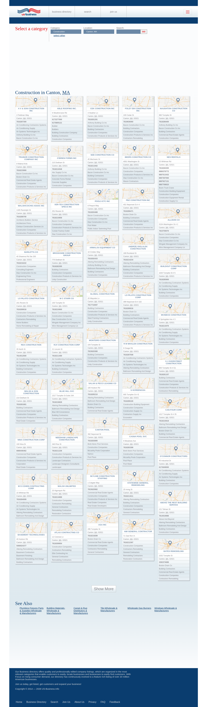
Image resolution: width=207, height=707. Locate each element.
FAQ (103, 702)
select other (59, 35)
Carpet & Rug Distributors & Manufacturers (81, 610)
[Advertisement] (105, 64)
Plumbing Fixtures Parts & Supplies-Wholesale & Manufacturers (32, 610)
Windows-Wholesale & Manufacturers (165, 609)
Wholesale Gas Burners (139, 608)
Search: (120, 28)
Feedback (115, 702)
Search (87, 11)
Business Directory (61, 11)
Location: (88, 28)
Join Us (113, 11)
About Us (79, 702)
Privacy (92, 702)
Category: (55, 28)
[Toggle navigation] (188, 12)
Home (19, 702)
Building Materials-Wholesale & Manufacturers (56, 610)
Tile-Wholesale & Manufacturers (109, 609)
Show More (104, 589)
